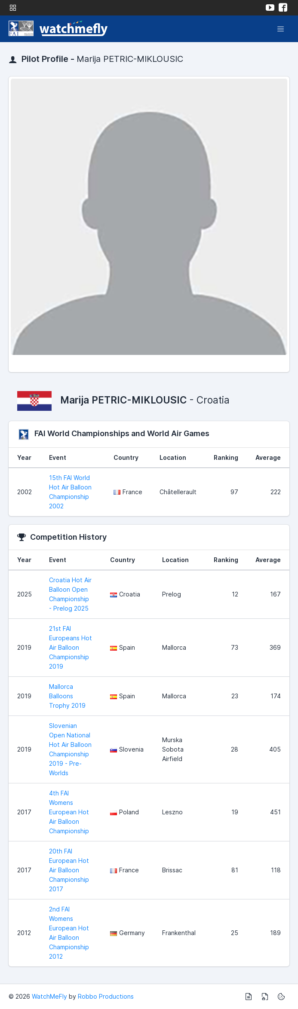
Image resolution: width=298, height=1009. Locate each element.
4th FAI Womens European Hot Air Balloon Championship (69, 812)
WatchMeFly (49, 996)
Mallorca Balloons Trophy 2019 (67, 696)
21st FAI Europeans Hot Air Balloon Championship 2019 (70, 647)
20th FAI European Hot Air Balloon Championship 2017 (69, 870)
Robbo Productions (106, 996)
